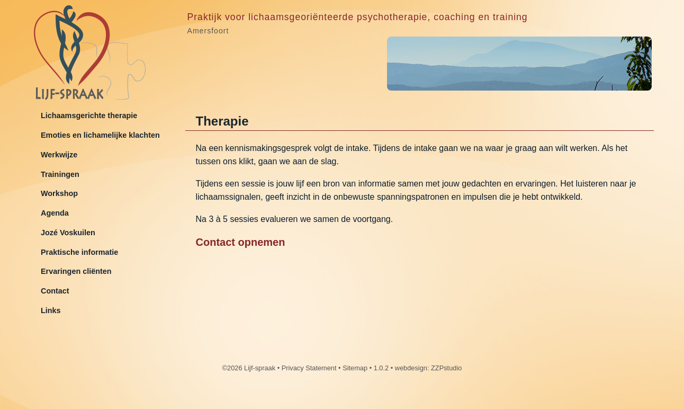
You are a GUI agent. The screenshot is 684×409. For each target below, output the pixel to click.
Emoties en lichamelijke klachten (100, 135)
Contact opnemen (240, 242)
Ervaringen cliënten (76, 271)
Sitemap (355, 368)
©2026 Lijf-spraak (248, 368)
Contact (55, 291)
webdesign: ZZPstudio (428, 368)
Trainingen (60, 174)
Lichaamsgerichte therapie (89, 115)
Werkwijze (59, 154)
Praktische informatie (79, 252)
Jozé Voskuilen (68, 232)
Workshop (59, 193)
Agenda (55, 213)
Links (51, 310)
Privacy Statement (309, 368)
